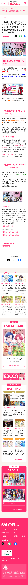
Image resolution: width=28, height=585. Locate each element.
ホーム (3, 8)
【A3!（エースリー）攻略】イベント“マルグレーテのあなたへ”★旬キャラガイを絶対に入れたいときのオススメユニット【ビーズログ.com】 (20, 289)
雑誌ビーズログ (5, 533)
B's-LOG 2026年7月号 (14, 359)
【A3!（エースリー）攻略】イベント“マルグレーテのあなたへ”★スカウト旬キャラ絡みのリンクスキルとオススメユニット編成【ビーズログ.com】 (20, 310)
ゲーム (9, 18)
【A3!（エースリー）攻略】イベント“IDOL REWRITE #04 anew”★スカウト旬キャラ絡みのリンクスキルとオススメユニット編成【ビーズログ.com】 (8, 452)
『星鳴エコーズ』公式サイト (10, 232)
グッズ (15, 529)
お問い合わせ (5, 558)
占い (15, 533)
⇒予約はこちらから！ (8, 226)
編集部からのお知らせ (19, 536)
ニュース (7, 8)
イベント (12, 8)
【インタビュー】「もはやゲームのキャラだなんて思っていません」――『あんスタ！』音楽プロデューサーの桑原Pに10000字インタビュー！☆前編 (14, 413)
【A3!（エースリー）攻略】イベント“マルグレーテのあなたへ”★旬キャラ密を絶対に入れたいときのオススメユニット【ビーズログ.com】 (7, 289)
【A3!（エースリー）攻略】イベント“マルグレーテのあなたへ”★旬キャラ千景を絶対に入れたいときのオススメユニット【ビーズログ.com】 (7, 310)
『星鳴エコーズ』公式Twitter (10, 235)
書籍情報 (4, 536)
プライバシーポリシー (16, 558)
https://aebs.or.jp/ (19, 576)
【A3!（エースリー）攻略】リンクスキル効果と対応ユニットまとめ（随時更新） (8, 433)
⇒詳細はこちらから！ (8, 154)
